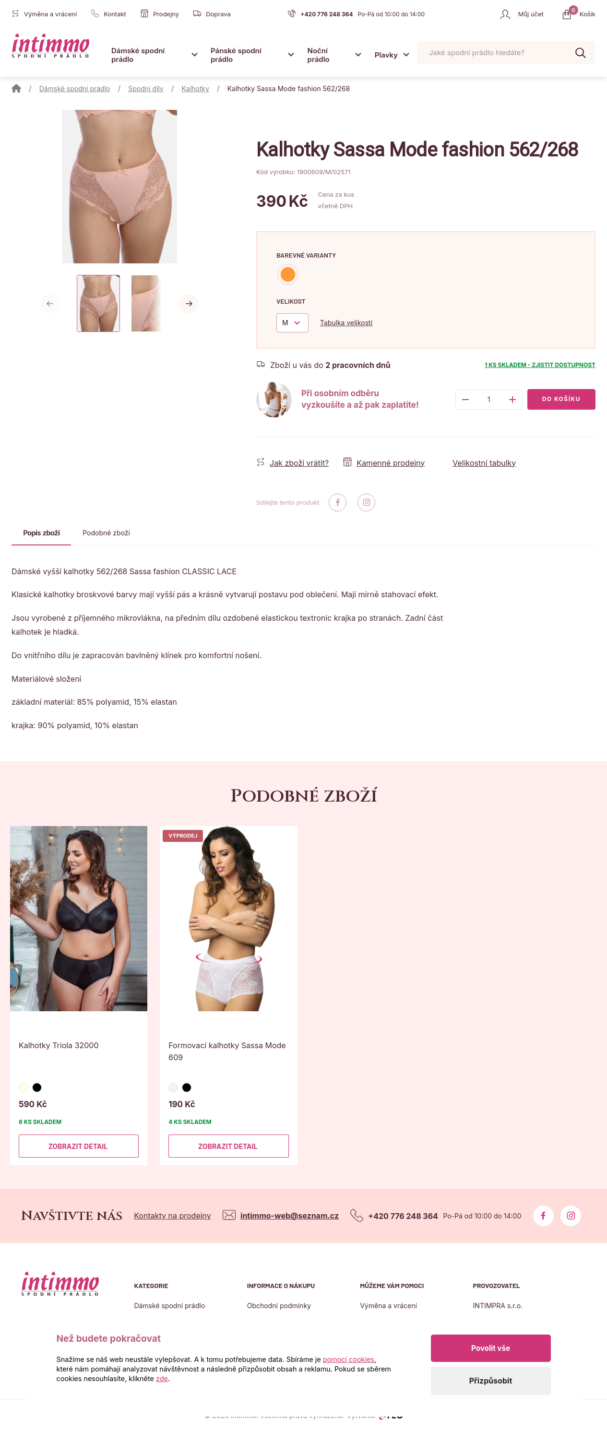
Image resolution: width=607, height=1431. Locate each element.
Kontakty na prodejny (172, 1215)
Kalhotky (195, 88)
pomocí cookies (348, 1359)
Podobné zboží (106, 533)
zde (162, 1378)
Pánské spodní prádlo (236, 55)
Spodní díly (145, 88)
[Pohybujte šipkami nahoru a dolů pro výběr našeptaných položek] (506, 53)
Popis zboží (41, 533)
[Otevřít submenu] (194, 54)
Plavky (386, 54)
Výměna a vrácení (388, 1305)
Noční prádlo (319, 55)
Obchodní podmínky (279, 1305)
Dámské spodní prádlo (138, 55)
